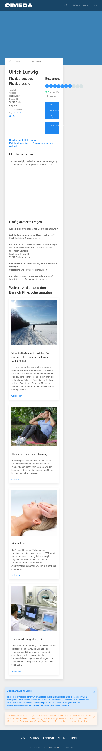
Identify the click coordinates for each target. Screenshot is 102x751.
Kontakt (86, 5)
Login (96, 5)
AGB (23, 738)
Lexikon (26, 61)
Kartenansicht (54, 128)
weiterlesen (16, 396)
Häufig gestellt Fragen (22, 140)
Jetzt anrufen (54, 111)
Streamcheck (59, 747)
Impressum (34, 738)
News (17, 61)
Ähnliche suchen (43, 143)
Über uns (61, 738)
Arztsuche (37, 61)
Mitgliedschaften (19, 143)
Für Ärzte (76, 5)
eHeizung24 (45, 747)
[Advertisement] (51, 34)
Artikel (13, 146)
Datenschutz (48, 738)
